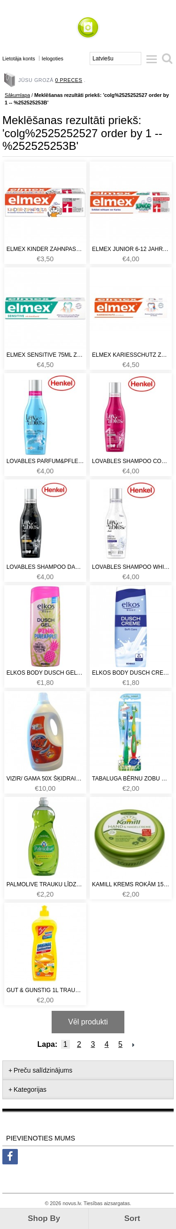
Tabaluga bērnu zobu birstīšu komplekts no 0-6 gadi (130, 778)
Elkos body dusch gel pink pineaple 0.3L (45, 673)
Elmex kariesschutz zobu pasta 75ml (130, 355)
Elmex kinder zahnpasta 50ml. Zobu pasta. (45, 249)
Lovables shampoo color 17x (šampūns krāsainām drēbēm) (130, 461)
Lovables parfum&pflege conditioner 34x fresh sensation (45, 461)
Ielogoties (52, 58)
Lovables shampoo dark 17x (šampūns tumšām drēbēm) (45, 567)
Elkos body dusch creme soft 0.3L (130, 673)
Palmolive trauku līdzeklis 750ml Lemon (45, 884)
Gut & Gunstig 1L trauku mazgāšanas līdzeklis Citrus (45, 990)
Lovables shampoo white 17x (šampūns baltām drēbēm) (130, 567)
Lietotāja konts (18, 58)
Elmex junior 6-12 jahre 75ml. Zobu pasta (130, 249)
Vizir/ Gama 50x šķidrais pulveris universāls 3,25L (45, 778)
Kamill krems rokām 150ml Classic (130, 884)
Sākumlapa (17, 95)
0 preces (69, 80)
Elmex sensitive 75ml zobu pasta (45, 355)
